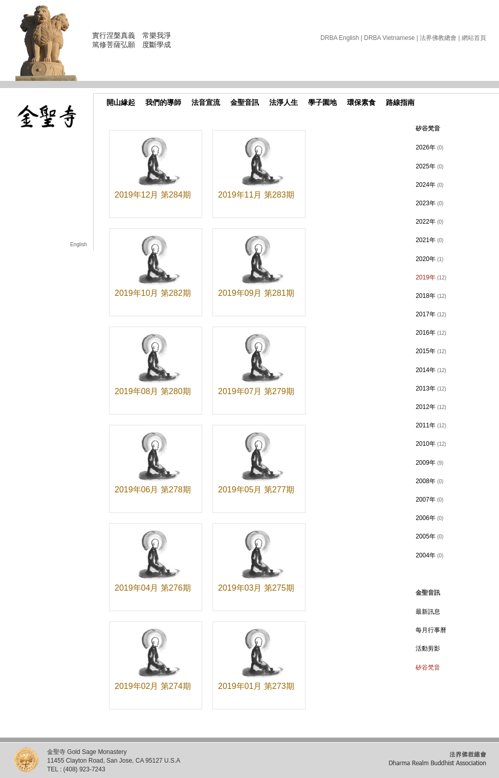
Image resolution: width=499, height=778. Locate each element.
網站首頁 (474, 37)
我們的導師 (163, 102)
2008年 (429, 481)
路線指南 (400, 102)
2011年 (431, 425)
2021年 (429, 240)
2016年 (431, 332)
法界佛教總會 (438, 37)
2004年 (429, 555)
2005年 (429, 536)
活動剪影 (428, 648)
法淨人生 (283, 102)
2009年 (429, 462)
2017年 (431, 314)
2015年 (431, 351)
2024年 (429, 184)
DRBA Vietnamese (389, 37)
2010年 (431, 443)
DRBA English (339, 37)
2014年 (431, 370)
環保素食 (361, 102)
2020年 (429, 259)
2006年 (429, 518)
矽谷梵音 (428, 667)
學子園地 (322, 102)
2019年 (431, 277)
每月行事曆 (431, 630)
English (78, 244)
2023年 (429, 203)
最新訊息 (428, 611)
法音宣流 (205, 102)
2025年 (429, 166)
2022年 (429, 221)
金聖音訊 (244, 102)
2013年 (431, 388)
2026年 (429, 147)
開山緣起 (120, 102)
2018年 (431, 295)
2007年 (429, 499)
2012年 (431, 406)
